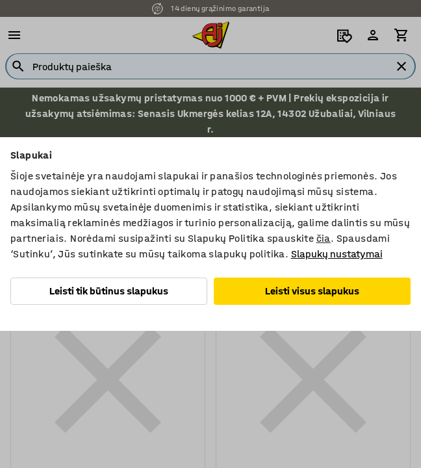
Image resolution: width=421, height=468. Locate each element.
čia (323, 238)
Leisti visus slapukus (312, 291)
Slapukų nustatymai (337, 254)
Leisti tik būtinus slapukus (108, 291)
